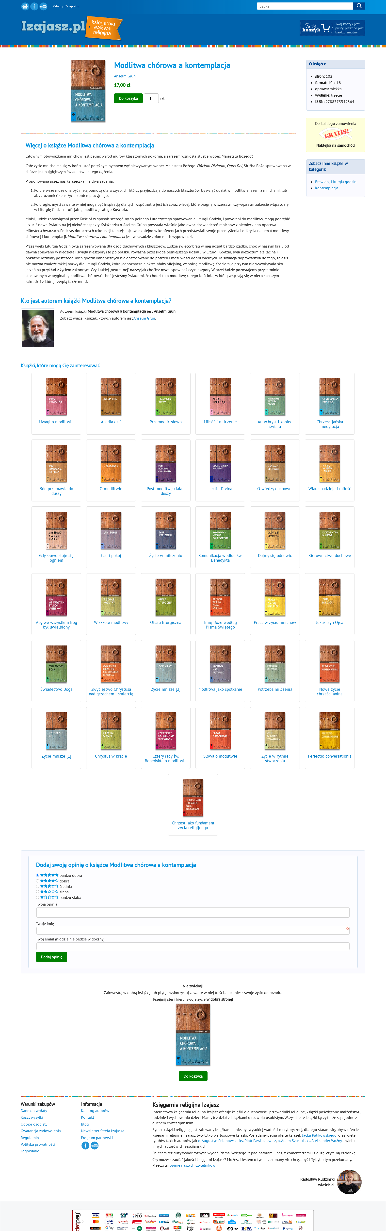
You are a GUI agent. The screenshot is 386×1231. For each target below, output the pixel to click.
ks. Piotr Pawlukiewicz (257, 1142)
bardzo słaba (58, 897)
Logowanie (30, 1152)
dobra (52, 881)
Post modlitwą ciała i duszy (166, 491)
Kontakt (87, 1118)
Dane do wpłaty (34, 1112)
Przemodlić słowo (166, 422)
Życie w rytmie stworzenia (275, 758)
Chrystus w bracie (111, 756)
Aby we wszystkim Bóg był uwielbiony (56, 625)
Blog (85, 1125)
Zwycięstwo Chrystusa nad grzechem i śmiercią (111, 692)
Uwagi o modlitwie (56, 422)
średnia (54, 886)
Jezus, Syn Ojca (329, 622)
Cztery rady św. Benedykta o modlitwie (166, 758)
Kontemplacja (326, 187)
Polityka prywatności (38, 1145)
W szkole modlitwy (111, 622)
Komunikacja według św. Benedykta (220, 558)
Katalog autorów (95, 1112)
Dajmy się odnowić (275, 555)
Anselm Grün (125, 75)
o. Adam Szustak (291, 1142)
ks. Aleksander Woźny (324, 1142)
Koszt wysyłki (32, 1118)
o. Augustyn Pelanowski (218, 1142)
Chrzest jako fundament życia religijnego (193, 825)
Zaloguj (58, 6)
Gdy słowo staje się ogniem (56, 558)
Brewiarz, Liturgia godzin (335, 181)
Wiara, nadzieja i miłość (329, 488)
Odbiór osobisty (34, 1125)
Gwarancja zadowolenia (41, 1132)
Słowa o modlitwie (220, 756)
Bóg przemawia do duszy (56, 491)
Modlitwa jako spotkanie (220, 689)
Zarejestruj (72, 6)
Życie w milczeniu (165, 555)
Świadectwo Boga (56, 689)
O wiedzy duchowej (275, 488)
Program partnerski (97, 1139)
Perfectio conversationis (329, 756)
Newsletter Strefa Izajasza (102, 1132)
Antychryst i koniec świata (275, 424)
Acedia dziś (111, 422)
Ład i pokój (111, 555)
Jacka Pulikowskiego (319, 1136)
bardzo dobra (59, 875)
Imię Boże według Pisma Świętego (220, 625)
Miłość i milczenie (220, 422)
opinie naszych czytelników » (194, 1166)
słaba (52, 891)
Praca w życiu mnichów (275, 622)
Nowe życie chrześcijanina (329, 692)
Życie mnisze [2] (165, 689)
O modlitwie (111, 488)
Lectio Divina (220, 488)
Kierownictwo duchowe (329, 555)
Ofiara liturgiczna (165, 622)
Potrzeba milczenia (275, 689)
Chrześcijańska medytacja (330, 424)
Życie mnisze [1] (56, 756)
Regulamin (30, 1139)
